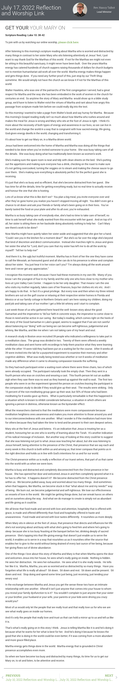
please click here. (68, 42)
